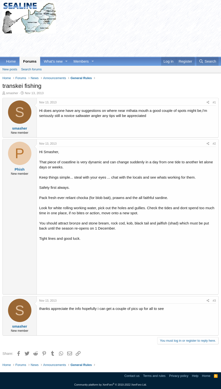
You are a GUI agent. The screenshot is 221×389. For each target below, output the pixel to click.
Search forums (31, 69)
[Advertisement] (91, 44)
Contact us (131, 376)
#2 (214, 143)
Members (81, 61)
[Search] (207, 61)
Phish (20, 169)
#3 (214, 300)
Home (11, 61)
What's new (53, 61)
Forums (30, 61)
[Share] (208, 102)
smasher (12, 93)
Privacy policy (178, 376)
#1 (214, 102)
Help (195, 376)
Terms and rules (154, 376)
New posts (9, 69)
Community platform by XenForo (110, 384)
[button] (66, 61)
